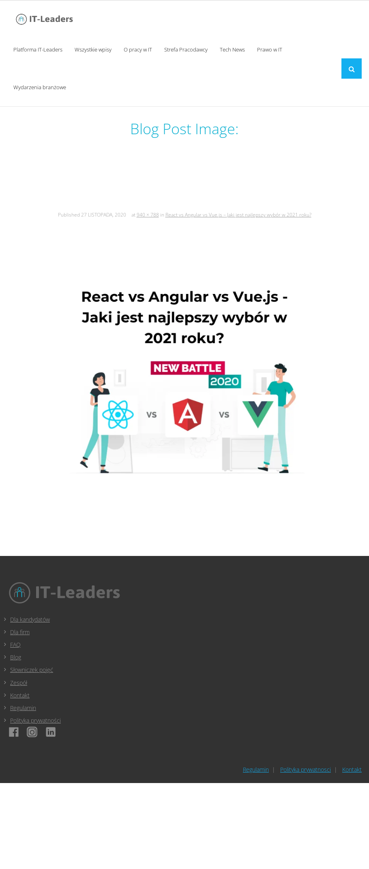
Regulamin (23, 708)
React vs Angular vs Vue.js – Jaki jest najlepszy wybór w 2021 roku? (238, 214)
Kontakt (20, 695)
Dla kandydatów (30, 619)
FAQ (15, 644)
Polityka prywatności (35, 720)
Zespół (18, 683)
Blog (15, 657)
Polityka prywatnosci (305, 769)
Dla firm (20, 632)
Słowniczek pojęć (31, 670)
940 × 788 (148, 214)
